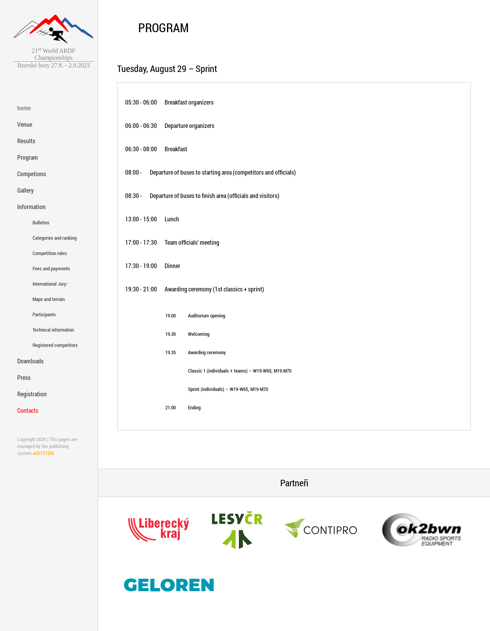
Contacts (27, 410)
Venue (24, 124)
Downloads (30, 361)
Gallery (25, 190)
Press (24, 377)
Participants (44, 314)
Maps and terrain (47, 299)
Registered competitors (47, 345)
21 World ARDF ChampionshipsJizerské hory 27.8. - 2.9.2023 (53, 58)
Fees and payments (47, 268)
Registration (32, 394)
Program (27, 157)
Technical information (47, 329)
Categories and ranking (47, 237)
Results (26, 141)
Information (31, 207)
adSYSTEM (43, 453)
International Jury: (47, 283)
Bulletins (41, 222)
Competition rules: (47, 253)
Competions (31, 174)
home (24, 108)
